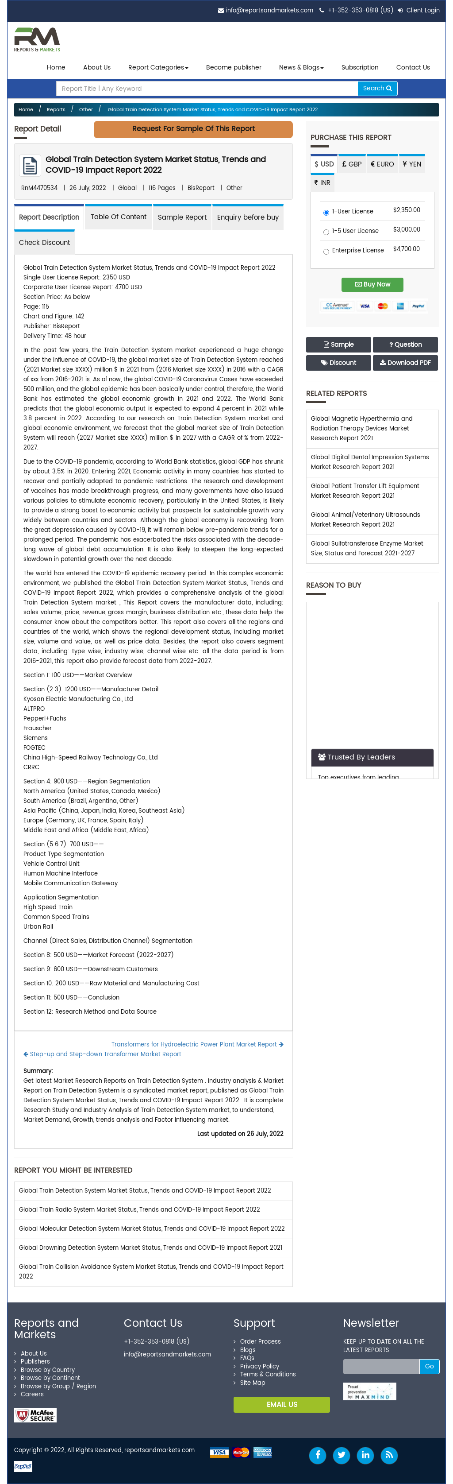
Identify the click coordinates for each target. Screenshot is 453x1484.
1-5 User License (351, 232)
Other (86, 110)
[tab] (118, 216)
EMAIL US (282, 1404)
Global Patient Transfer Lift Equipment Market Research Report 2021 (365, 491)
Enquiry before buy (248, 217)
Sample (339, 345)
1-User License (348, 212)
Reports (56, 110)
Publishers (32, 1362)
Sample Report (182, 217)
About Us (97, 67)
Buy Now (372, 284)
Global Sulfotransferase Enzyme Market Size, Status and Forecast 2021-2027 (367, 548)
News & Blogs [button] (301, 67)
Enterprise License (353, 251)
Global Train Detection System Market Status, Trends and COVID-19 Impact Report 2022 (212, 110)
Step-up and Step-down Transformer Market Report (102, 1054)
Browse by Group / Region (55, 1386)
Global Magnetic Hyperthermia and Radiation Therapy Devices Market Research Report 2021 (362, 429)
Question (405, 345)
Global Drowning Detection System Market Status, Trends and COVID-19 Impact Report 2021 (150, 1248)
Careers (29, 1394)
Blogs (245, 1350)
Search (377, 88)
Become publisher (233, 67)
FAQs (244, 1358)
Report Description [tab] (49, 217)
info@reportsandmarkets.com (269, 10)
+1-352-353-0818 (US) (361, 10)
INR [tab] (322, 183)
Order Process (257, 1342)
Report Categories (156, 67)
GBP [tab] (352, 164)
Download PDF (405, 363)
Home (56, 67)
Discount (338, 363)
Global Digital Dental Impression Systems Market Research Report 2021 (370, 462)
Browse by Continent (47, 1378)
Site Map (249, 1383)
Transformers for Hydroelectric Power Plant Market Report (197, 1045)
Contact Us (413, 67)
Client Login (419, 10)
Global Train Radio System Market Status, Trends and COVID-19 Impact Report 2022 (139, 1210)
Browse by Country (44, 1370)
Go (429, 1366)
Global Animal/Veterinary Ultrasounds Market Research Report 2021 (365, 520)
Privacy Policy (256, 1367)
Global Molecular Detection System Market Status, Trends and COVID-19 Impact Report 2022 (152, 1229)
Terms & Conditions (265, 1374)
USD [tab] (324, 164)
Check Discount (44, 242)
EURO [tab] (382, 164)
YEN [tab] (412, 164)
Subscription (360, 67)
